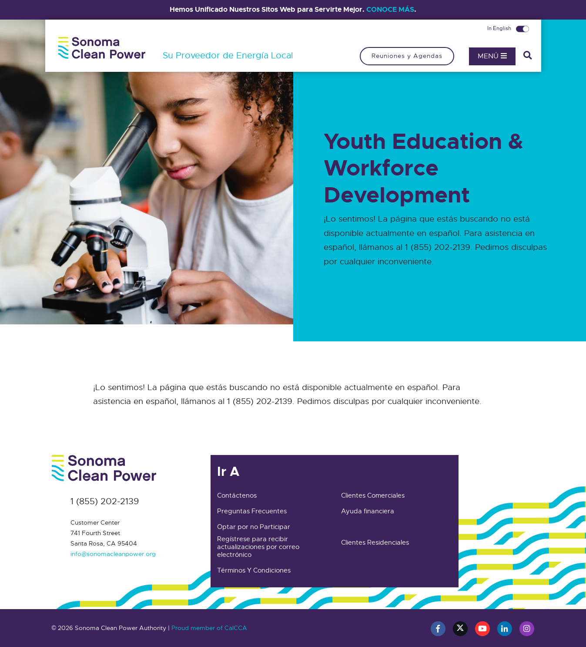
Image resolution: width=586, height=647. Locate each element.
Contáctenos (237, 495)
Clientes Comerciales (373, 495)
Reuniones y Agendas (407, 56)
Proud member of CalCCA (209, 628)
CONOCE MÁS (390, 9)
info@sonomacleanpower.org (113, 554)
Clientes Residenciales (375, 542)
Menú (492, 56)
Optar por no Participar (253, 527)
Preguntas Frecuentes (252, 511)
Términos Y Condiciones (254, 570)
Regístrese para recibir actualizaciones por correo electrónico (258, 547)
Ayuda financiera (367, 511)
